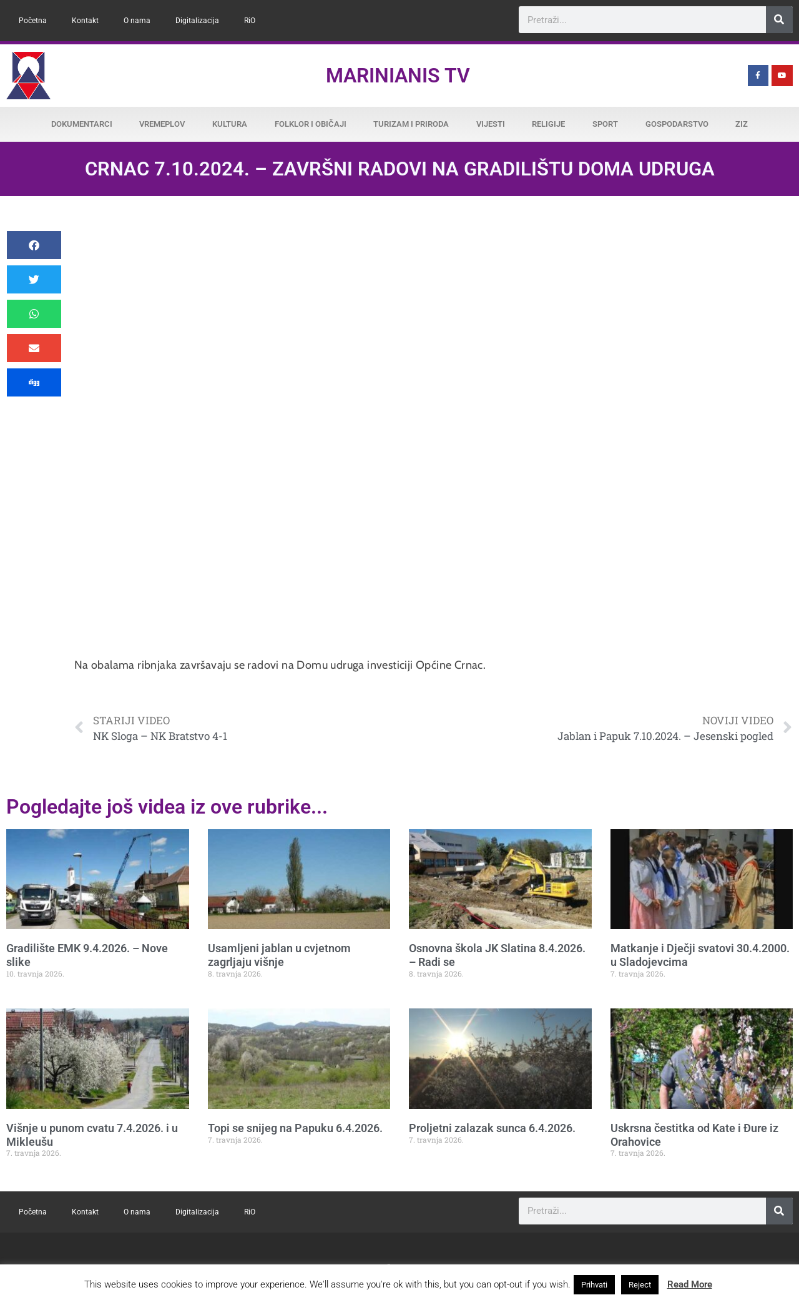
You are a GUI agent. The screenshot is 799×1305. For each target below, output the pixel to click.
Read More (689, 1284)
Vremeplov (162, 124)
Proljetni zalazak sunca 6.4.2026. (492, 1128)
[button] (34, 245)
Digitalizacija (197, 20)
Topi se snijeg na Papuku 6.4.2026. (295, 1128)
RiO (249, 20)
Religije (548, 124)
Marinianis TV (398, 75)
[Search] (779, 19)
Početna (33, 20)
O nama (137, 20)
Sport (605, 124)
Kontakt (85, 20)
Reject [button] (640, 1284)
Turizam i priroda (411, 124)
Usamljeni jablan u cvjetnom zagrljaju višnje (279, 955)
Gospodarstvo (676, 124)
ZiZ (741, 124)
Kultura (229, 124)
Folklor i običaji (310, 124)
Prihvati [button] (594, 1284)
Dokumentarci (81, 124)
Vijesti (490, 124)
